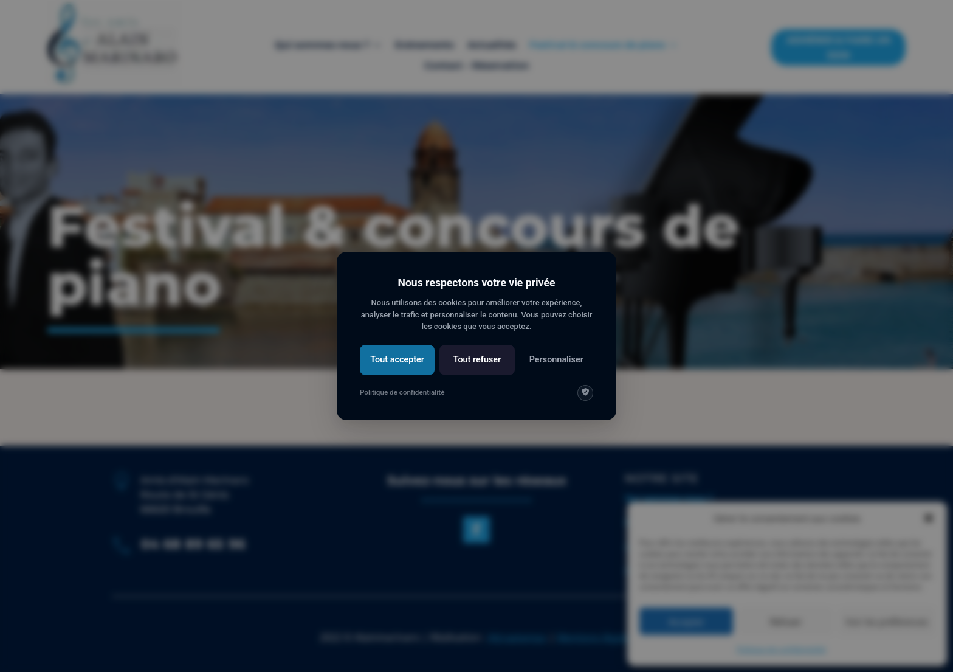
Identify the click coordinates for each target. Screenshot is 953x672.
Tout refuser (477, 360)
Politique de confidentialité (402, 392)
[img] (585, 393)
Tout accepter (397, 360)
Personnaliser (556, 360)
